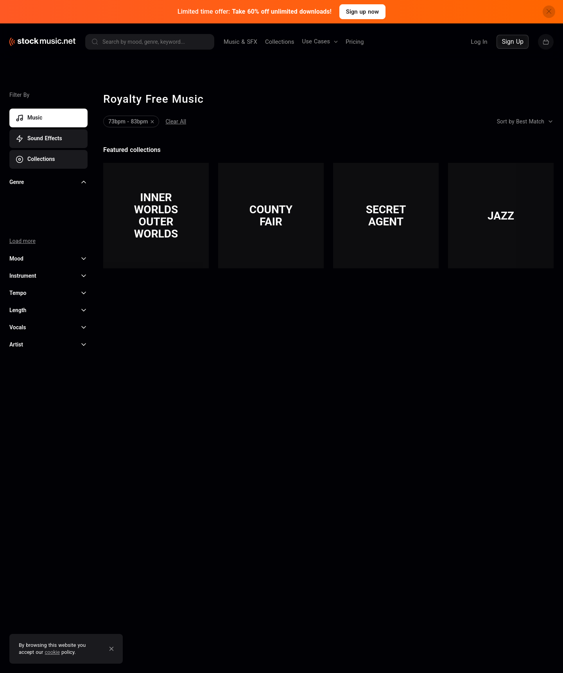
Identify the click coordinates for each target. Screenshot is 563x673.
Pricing (355, 41)
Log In (479, 41)
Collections (279, 41)
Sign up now (362, 11)
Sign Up (513, 41)
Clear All (175, 121)
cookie (52, 652)
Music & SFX (240, 41)
